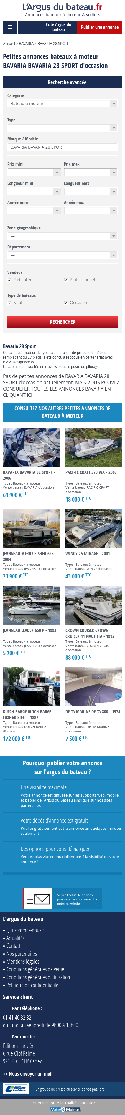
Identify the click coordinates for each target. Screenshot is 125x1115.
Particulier (19, 279)
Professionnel (79, 279)
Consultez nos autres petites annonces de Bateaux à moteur (62, 412)
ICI (29, 395)
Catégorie (15, 96)
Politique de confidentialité (32, 985)
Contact (13, 945)
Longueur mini (20, 183)
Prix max (72, 164)
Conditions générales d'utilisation (38, 977)
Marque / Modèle (22, 139)
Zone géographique (24, 228)
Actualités (15, 938)
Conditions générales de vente (35, 969)
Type (11, 120)
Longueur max (76, 183)
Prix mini (15, 164)
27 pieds (35, 357)
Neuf (14, 302)
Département (18, 247)
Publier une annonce (100, 27)
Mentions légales (22, 961)
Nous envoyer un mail (30, 1073)
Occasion (75, 302)
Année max (74, 202)
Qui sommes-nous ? (25, 930)
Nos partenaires (21, 953)
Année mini (17, 202)
